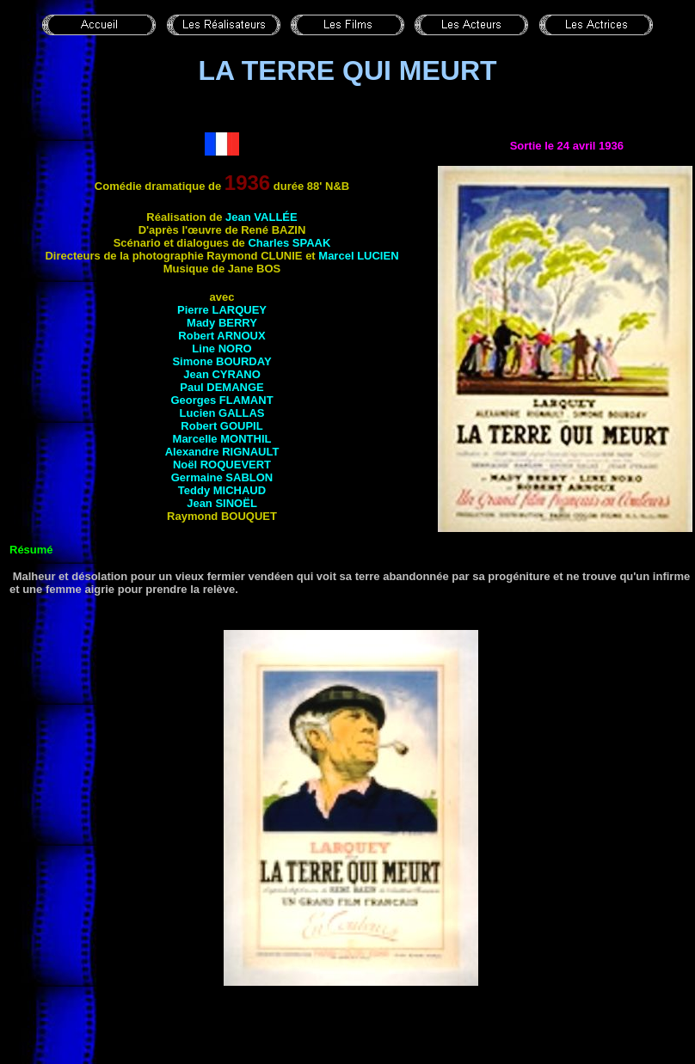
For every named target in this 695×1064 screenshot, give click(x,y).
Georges (221, 400)
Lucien (222, 413)
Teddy (222, 490)
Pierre (222, 309)
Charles (289, 242)
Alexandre (222, 451)
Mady (222, 322)
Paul (222, 387)
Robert (221, 335)
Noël (222, 464)
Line (221, 348)
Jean (261, 217)
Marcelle (222, 438)
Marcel (358, 255)
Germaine (222, 477)
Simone (221, 361)
